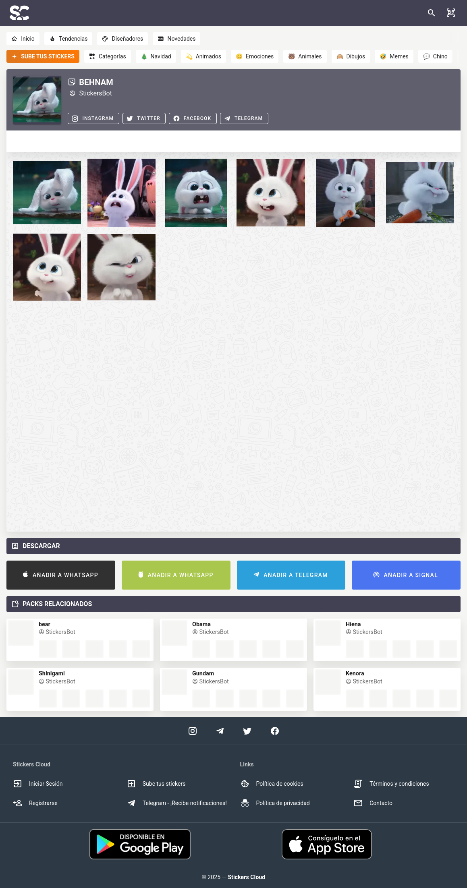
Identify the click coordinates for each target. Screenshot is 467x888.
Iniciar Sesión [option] (38, 784)
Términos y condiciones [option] (391, 784)
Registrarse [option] (35, 803)
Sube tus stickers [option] (156, 784)
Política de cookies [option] (271, 784)
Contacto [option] (372, 803)
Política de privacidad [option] (275, 803)
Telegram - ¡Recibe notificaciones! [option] (177, 803)
